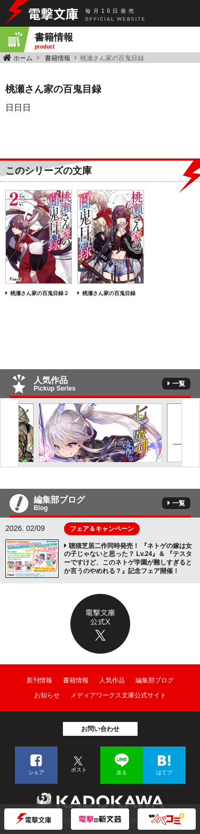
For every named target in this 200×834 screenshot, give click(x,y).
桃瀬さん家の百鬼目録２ (39, 293)
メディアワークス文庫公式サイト (118, 695)
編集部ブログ (154, 680)
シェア (36, 772)
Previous (9, 432)
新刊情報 (39, 680)
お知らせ (47, 695)
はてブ (164, 772)
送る (121, 772)
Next (190, 432)
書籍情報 (57, 58)
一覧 (178, 383)
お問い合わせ (100, 729)
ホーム (23, 58)
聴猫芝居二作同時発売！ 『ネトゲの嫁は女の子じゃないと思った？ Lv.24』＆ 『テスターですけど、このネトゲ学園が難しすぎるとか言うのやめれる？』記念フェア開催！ (128, 558)
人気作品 (112, 680)
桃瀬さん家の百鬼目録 (108, 293)
